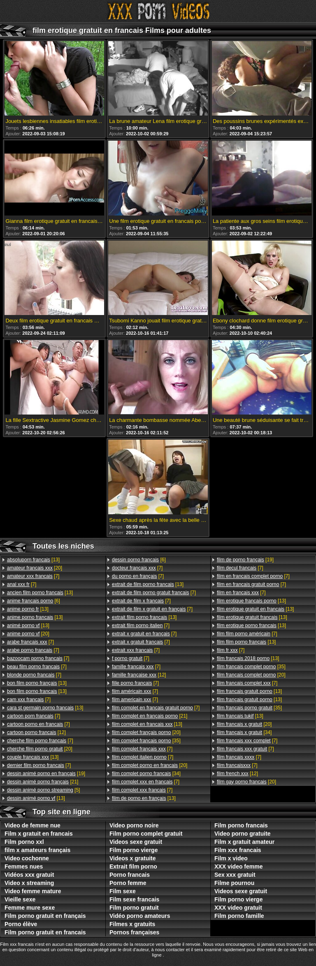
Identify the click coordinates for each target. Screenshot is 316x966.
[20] (34, 568)
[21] (42, 782)
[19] (46, 773)
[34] (146, 773)
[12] (36, 732)
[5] (43, 790)
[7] (33, 576)
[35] (146, 741)
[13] (33, 560)
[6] (33, 601)
